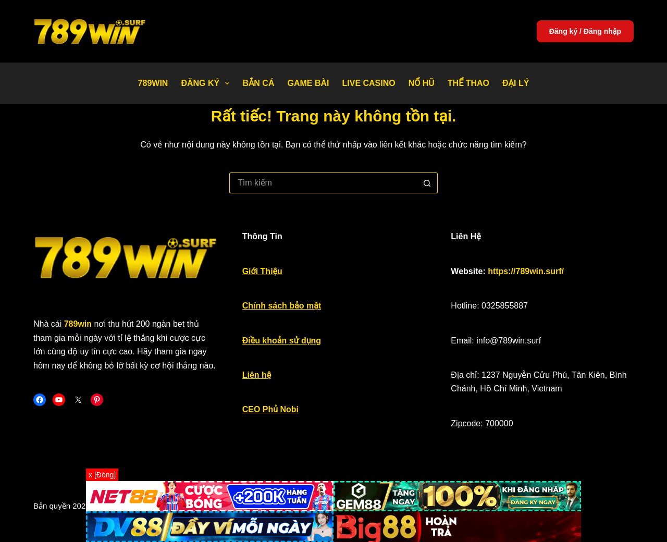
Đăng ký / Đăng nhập (585, 31)
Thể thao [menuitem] (468, 83)
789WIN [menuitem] (153, 83)
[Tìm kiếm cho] (323, 183)
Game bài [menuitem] (308, 83)
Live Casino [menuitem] (368, 83)
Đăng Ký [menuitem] (207, 83)
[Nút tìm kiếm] (427, 183)
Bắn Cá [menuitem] (258, 83)
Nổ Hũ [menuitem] (422, 83)
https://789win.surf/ (526, 271)
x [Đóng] (102, 475)
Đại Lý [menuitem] (515, 83)
